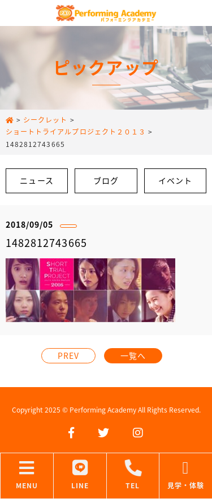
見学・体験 (185, 475)
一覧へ (133, 355)
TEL (133, 475)
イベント (175, 180)
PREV (68, 355)
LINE (80, 475)
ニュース (36, 180)
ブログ (106, 180)
